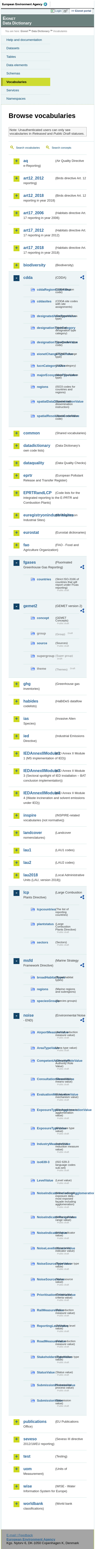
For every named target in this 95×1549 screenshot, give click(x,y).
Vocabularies (16, 82)
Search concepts (61, 147)
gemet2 (30, 606)
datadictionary (36, 445)
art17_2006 (33, 213)
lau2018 (30, 875)
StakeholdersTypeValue (46, 1357)
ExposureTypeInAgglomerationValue (46, 1110)
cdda (27, 277)
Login (58, 10)
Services (12, 90)
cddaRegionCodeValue (46, 289)
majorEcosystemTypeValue (46, 375)
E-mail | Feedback (19, 1535)
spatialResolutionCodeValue (46, 416)
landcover (32, 833)
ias (26, 718)
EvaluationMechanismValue (46, 1094)
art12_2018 (33, 195)
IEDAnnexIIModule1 (38, 753)
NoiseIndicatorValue (46, 1233)
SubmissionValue (46, 1400)
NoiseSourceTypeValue (46, 1263)
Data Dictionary (40, 31)
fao (26, 545)
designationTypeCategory (46, 328)
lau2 (27, 862)
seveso (30, 1439)
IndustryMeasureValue (46, 1144)
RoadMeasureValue (46, 1341)
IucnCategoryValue (46, 366)
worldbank (33, 1503)
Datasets (12, 48)
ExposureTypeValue (46, 1128)
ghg (27, 684)
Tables (11, 57)
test (26, 1456)
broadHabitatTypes (46, 977)
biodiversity (34, 265)
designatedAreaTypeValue (46, 316)
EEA (26, 4)
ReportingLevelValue (46, 1326)
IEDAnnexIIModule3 (38, 771)
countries (44, 579)
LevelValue (45, 1180)
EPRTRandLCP (37, 493)
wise (27, 1486)
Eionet (24, 31)
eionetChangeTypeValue (46, 354)
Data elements (17, 65)
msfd (28, 960)
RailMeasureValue (46, 1310)
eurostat (31, 532)
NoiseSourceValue (46, 1279)
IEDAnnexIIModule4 (38, 793)
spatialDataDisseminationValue (46, 401)
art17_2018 (33, 248)
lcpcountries (46, 909)
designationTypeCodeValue (46, 342)
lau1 (27, 850)
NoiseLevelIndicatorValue (46, 1248)
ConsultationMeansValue (46, 1079)
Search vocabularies (28, 147)
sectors (42, 942)
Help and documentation (24, 40)
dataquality (33, 463)
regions (42, 387)
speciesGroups (46, 1001)
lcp (26, 892)
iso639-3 (43, 1162)
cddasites (44, 301)
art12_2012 (33, 178)
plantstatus (45, 924)
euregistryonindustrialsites (38, 515)
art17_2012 (33, 230)
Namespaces (16, 98)
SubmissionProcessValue (46, 1385)
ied (26, 736)
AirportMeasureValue (46, 1032)
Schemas (13, 73)
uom (27, 1469)
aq (25, 161)
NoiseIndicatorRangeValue (46, 1217)
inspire (29, 815)
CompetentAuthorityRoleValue (46, 1060)
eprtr (27, 475)
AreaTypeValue (46, 1048)
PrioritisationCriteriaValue (46, 1295)
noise (28, 1015)
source (42, 643)
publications (35, 1421)
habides (30, 701)
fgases (29, 562)
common (31, 433)
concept (43, 618)
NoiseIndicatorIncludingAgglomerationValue (46, 1193)
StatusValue (46, 1372)
